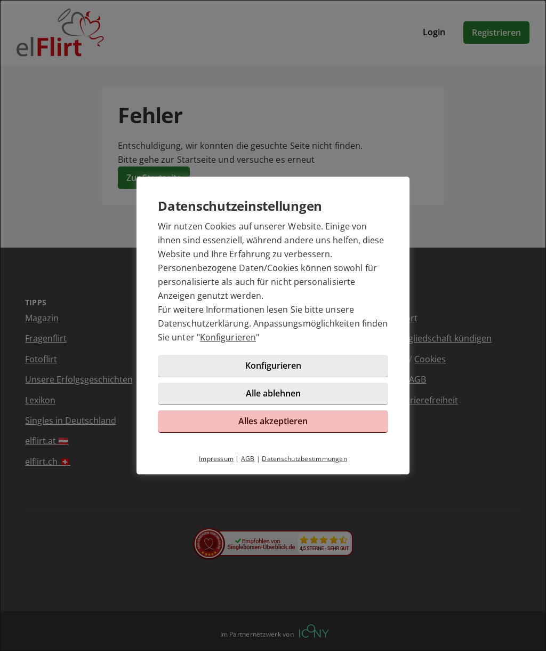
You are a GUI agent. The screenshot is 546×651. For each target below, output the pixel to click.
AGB (248, 458)
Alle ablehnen (273, 393)
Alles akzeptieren (273, 421)
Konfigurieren (228, 337)
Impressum (216, 458)
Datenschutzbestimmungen (304, 458)
